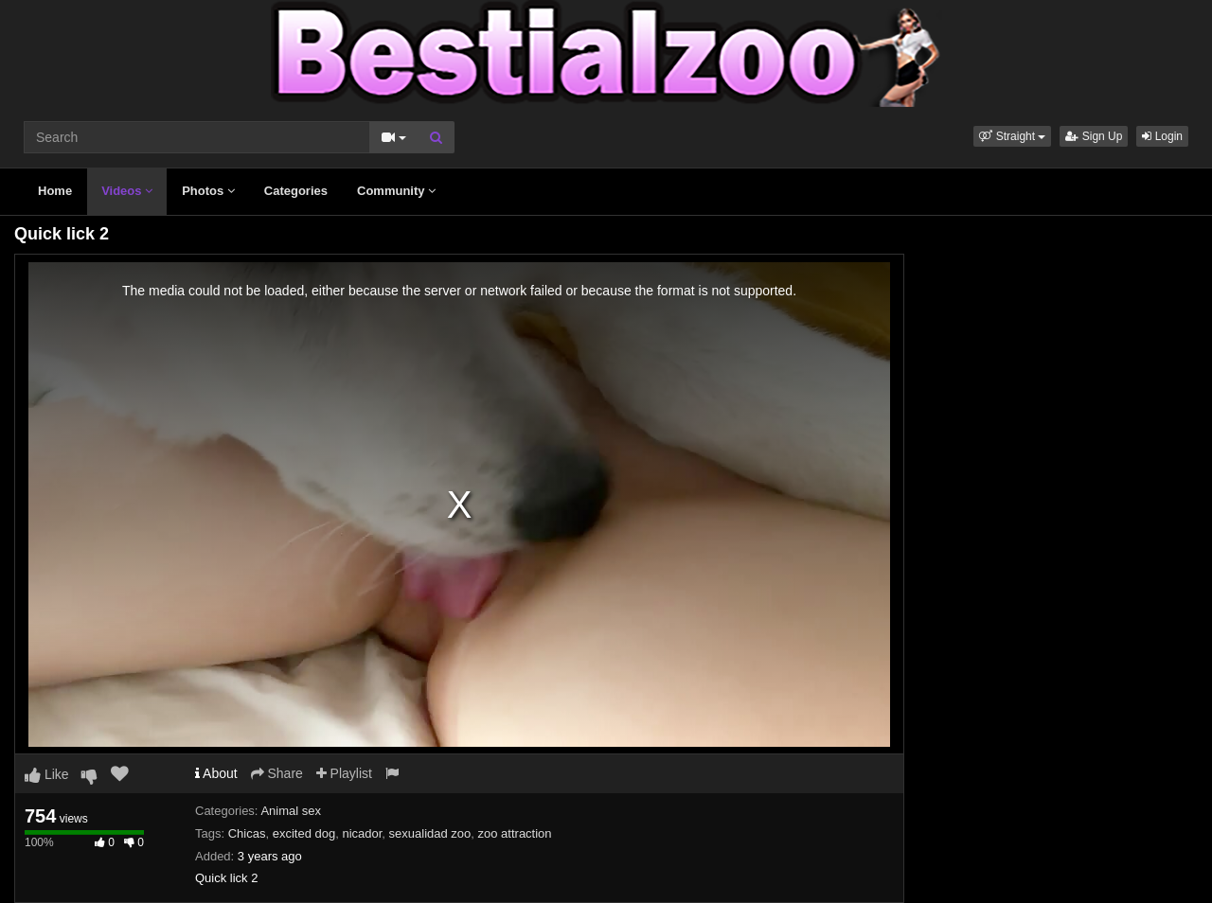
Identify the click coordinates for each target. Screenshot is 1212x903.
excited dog (304, 833)
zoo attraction (515, 833)
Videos (126, 191)
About (216, 773)
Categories (296, 191)
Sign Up (1093, 136)
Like (47, 774)
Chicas (247, 833)
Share (277, 773)
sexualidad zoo (430, 833)
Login (1162, 136)
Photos (208, 191)
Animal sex (290, 811)
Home (55, 191)
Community (396, 191)
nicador (362, 833)
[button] (1012, 136)
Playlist (344, 773)
